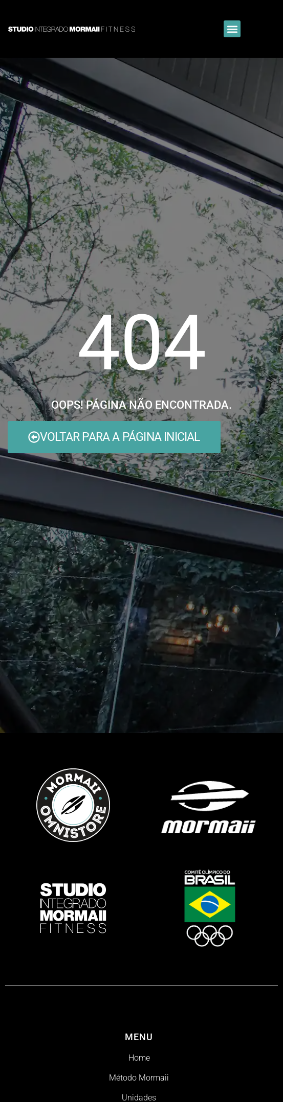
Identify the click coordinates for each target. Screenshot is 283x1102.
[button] (232, 28)
